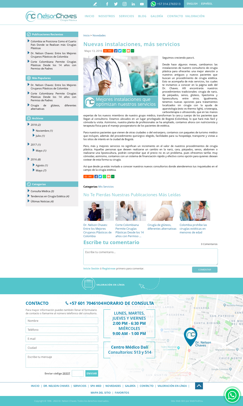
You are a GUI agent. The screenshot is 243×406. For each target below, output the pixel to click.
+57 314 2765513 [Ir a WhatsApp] (169, 4)
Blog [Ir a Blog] (142, 16)
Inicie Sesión (91, 268)
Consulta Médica (42, 191)
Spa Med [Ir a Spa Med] (95, 385)
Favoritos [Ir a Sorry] (122, 392)
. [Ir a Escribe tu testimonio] (91, 4)
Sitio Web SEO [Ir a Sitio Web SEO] (178, 400)
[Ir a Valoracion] (110, 283)
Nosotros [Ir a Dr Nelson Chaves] (106, 16)
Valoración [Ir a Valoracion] (195, 16)
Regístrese (108, 268)
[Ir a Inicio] (51, 16)
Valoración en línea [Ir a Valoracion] (172, 385)
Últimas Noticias (42, 201)
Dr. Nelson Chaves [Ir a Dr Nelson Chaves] (56, 385)
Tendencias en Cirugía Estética (50, 196)
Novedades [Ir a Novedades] (99, 35)
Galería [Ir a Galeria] (157, 16)
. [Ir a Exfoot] (195, 384)
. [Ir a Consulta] (225, 389)
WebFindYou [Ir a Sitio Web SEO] (196, 400)
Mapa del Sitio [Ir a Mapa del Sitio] (101, 392)
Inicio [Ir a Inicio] (89, 16)
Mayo (41, 150)
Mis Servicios (106, 186)
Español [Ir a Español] (206, 3)
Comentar (204, 269)
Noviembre (44, 130)
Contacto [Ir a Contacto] (175, 16)
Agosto (42, 165)
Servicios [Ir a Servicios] (126, 16)
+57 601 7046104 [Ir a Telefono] (86, 303)
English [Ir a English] (192, 3)
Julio (40, 135)
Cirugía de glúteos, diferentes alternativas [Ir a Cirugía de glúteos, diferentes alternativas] (162, 227)
